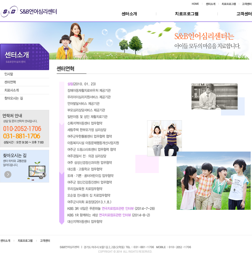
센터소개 (129, 14)
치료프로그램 (187, 14)
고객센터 (244, 14)
